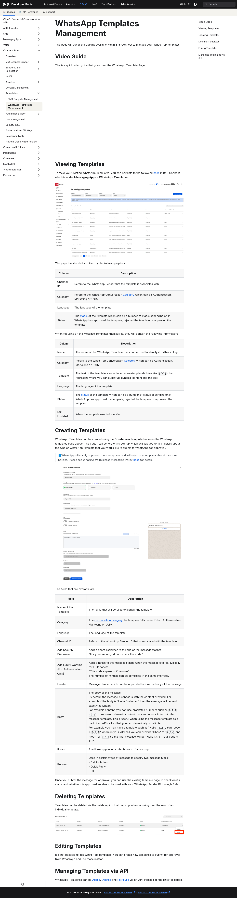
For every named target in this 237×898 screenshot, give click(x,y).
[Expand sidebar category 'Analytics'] (38, 82)
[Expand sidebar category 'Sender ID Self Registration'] (38, 69)
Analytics (70, 4)
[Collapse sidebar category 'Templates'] (38, 93)
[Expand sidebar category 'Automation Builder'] (38, 113)
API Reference (30, 12)
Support (50, 12)
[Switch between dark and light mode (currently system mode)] (195, 4)
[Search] (219, 4)
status (84, 316)
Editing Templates (207, 48)
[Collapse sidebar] (22, 884)
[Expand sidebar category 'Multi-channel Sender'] (38, 62)
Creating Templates (208, 35)
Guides (11, 12)
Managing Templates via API (211, 56)
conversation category (108, 620)
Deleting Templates (208, 41)
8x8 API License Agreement (119, 892)
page (156, 173)
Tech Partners (109, 4)
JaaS (94, 4)
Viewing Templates (208, 28)
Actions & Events (53, 4)
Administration (128, 4)
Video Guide (205, 21)
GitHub (185, 4)
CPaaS (84, 4)
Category (128, 294)
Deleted (106, 879)
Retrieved (123, 879)
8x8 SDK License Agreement (154, 892)
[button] (21, 28)
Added (96, 879)
